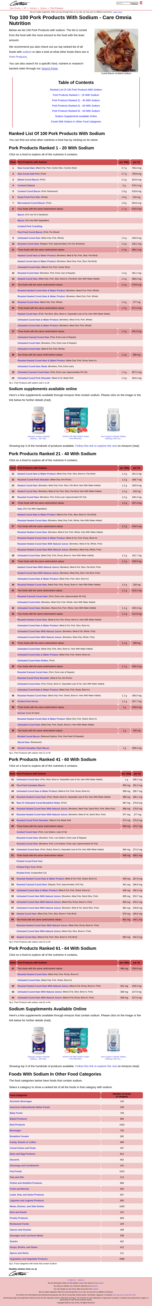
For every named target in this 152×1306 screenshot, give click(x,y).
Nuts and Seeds (18, 1212)
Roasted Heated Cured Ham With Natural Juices (43, 544)
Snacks (14, 1241)
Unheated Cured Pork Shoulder (34, 378)
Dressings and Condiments (24, 1165)
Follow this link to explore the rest (96, 445)
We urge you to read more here (124, 1295)
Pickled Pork (23, 873)
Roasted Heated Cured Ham (32, 520)
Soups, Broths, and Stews (23, 1247)
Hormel (21, 713)
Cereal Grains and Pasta (23, 1148)
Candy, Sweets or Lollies (23, 1142)
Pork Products (18, 56)
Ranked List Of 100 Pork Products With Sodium (76, 89)
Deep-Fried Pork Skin (29, 197)
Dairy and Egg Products (22, 1154)
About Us (81, 1280)
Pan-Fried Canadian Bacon (31, 785)
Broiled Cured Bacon (28, 736)
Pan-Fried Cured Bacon (30, 232)
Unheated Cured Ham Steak (32, 366)
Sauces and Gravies (20, 1230)
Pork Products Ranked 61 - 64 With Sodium (76, 111)
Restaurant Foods (19, 1224)
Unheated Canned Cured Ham (33, 337)
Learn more (117, 12)
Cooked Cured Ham (27, 832)
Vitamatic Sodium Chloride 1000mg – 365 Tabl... (39, 437)
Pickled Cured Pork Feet (29, 861)
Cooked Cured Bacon (29, 191)
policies (101, 1283)
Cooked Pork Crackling (30, 226)
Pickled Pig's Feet (26, 867)
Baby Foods (16, 1113)
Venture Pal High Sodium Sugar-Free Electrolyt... (76, 437)
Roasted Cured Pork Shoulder (33, 479)
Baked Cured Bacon (28, 179)
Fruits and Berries (19, 1189)
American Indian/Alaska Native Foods (30, 1107)
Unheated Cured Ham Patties (32, 660)
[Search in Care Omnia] (124, 3)
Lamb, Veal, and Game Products (27, 1195)
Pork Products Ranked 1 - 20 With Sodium (76, 95)
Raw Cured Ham (26, 168)
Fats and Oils (17, 1177)
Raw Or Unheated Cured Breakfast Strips (38, 803)
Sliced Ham (23, 742)
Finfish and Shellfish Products (26, 1183)
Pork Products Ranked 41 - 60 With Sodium (76, 105)
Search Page (49, 68)
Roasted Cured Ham (28, 244)
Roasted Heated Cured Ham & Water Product (41, 290)
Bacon (21, 214)
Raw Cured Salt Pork (29, 174)
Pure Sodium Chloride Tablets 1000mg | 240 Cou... (113, 437)
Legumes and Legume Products (27, 1200)
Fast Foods (16, 1171)
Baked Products (18, 1119)
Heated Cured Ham (28, 279)
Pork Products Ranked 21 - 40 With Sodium (76, 100)
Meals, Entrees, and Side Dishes (27, 1206)
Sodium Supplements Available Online (76, 116)
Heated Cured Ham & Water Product (37, 255)
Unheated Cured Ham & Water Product (38, 319)
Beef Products (17, 1124)
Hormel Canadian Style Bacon (33, 748)
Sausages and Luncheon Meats (26, 1235)
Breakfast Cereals (19, 1136)
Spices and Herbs (19, 1253)
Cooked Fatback (26, 185)
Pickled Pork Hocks (27, 701)
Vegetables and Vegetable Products (29, 1259)
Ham (19, 509)
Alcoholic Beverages (21, 1101)
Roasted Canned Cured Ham (32, 596)
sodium (27, 51)
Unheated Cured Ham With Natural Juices (39, 631)
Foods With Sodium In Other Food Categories (76, 121)
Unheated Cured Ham (29, 238)
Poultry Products (19, 1218)
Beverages (15, 1130)
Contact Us (72, 1280)
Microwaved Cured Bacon (31, 203)
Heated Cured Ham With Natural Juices (38, 567)
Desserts (14, 1159)
